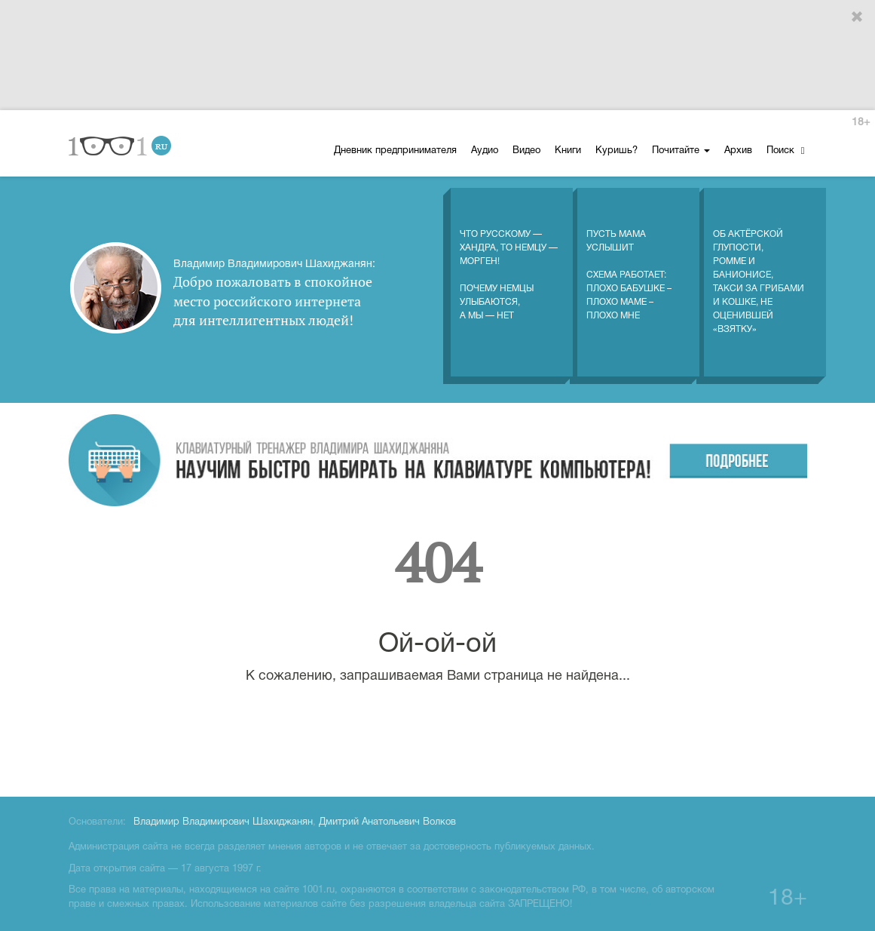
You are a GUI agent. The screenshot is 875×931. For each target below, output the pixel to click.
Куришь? (616, 150)
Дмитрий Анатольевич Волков (387, 822)
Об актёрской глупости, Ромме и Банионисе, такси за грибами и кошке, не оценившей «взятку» (758, 266)
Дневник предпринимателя (395, 150)
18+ (861, 123)
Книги (568, 150)
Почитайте (681, 150)
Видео (526, 150)
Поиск (785, 150)
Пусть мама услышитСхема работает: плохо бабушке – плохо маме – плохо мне (629, 259)
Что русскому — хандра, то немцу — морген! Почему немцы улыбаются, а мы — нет (509, 259)
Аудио (484, 150)
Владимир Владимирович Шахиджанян (223, 822)
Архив (738, 150)
